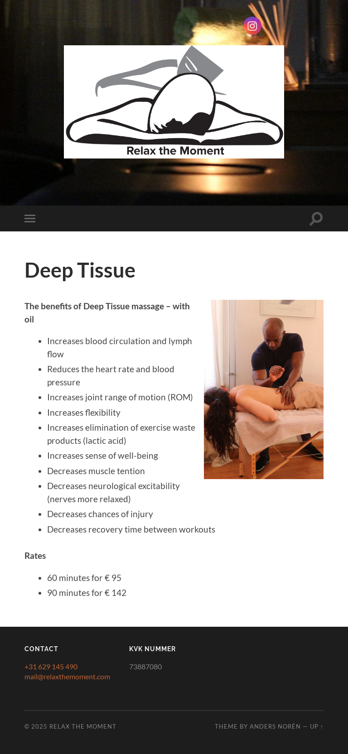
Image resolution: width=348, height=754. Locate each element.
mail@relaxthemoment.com (67, 676)
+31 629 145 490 (50, 666)
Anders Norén (275, 726)
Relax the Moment (82, 726)
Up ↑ (317, 726)
